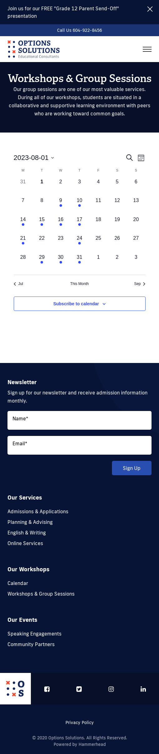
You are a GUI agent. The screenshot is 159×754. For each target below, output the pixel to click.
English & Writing (26, 532)
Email (19, 443)
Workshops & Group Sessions (41, 594)
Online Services (25, 543)
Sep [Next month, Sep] (139, 284)
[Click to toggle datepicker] (34, 157)
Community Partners (31, 644)
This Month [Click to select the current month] (79, 284)
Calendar (17, 583)
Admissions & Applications (37, 511)
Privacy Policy (79, 722)
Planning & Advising (30, 522)
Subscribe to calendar (76, 303)
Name (20, 418)
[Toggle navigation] (147, 49)
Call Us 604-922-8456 (79, 30)
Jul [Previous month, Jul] (18, 284)
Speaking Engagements (34, 634)
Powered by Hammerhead (80, 744)
